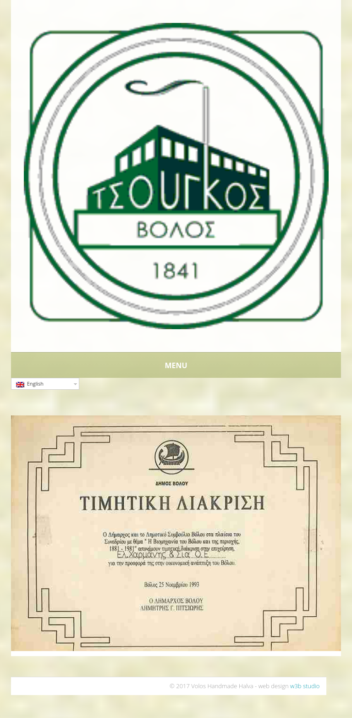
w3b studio (304, 686)
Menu (176, 365)
